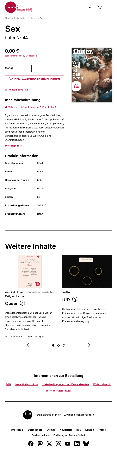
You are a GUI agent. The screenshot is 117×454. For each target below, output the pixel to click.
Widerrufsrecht (102, 384)
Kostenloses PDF (18, 89)
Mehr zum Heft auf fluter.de (23, 107)
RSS (78, 429)
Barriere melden (40, 435)
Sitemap (51, 429)
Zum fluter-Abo (50, 107)
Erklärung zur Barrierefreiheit (69, 435)
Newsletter (66, 429)
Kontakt (89, 429)
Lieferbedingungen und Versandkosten (65, 384)
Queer (11, 303)
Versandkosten (14, 56)
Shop (7, 18)
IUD (66, 299)
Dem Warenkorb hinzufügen (34, 79)
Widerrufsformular (58, 390)
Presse (102, 429)
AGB (8, 384)
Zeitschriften (20, 18)
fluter (33, 18)
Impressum (17, 429)
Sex (41, 18)
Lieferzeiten (31, 56)
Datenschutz (35, 429)
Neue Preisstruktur (26, 384)
